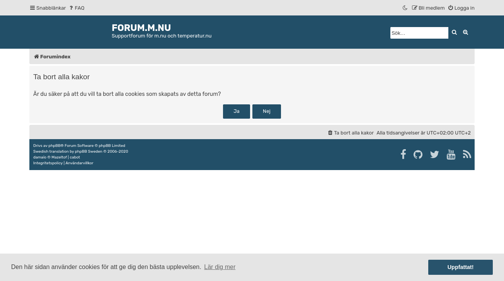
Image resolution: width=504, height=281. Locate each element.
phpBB (54, 145)
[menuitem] (76, 8)
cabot (75, 157)
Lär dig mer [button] (219, 267)
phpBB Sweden (88, 151)
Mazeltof (59, 157)
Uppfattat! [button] (461, 267)
